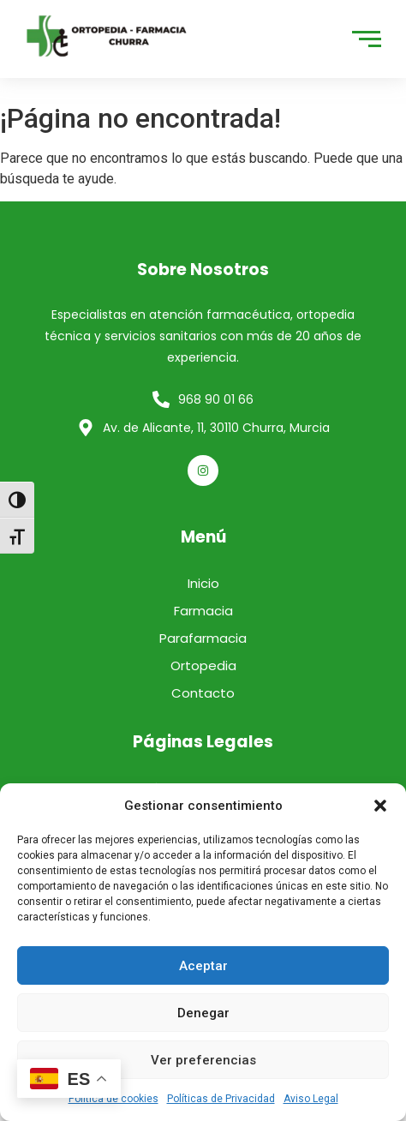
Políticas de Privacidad (221, 1099)
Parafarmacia (203, 638)
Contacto (203, 693)
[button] (380, 805)
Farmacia (203, 611)
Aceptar (203, 966)
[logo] (107, 36)
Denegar (203, 1013)
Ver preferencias (203, 1060)
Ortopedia (203, 665)
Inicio (203, 583)
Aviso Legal (311, 1099)
